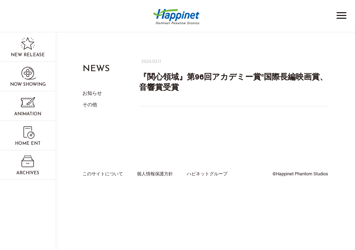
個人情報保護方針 (155, 173)
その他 (90, 104)
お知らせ (92, 92)
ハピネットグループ (207, 173)
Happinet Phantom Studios (177, 18)
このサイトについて (103, 173)
